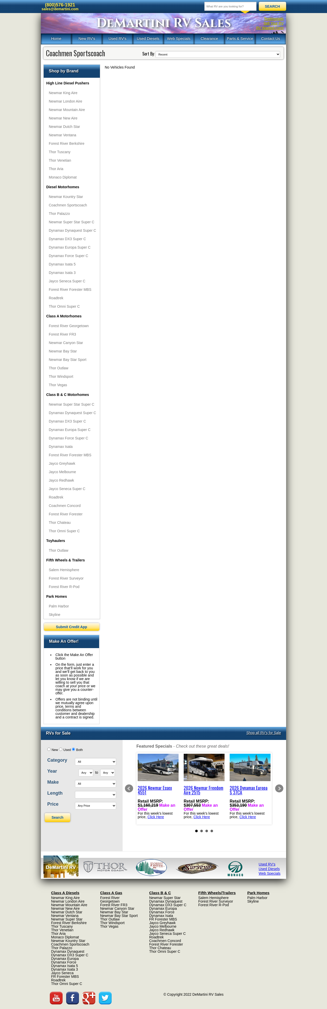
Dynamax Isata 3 (62, 273)
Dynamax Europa (65, 959)
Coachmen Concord (65, 506)
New (55, 750)
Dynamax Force (63, 962)
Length (55, 793)
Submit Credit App (71, 627)
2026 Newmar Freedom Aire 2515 (203, 790)
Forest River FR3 (62, 334)
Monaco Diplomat (63, 177)
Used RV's (117, 38)
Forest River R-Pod (64, 587)
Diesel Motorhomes (62, 187)
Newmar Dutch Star (64, 127)
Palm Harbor (59, 606)
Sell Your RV (274, 23)
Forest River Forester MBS (70, 289)
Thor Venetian (60, 160)
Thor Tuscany (60, 152)
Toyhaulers (55, 541)
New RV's (86, 38)
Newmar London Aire (65, 101)
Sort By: (148, 54)
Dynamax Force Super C (68, 256)
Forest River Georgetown (69, 326)
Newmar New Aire (63, 118)
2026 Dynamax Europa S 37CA (248, 790)
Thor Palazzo (59, 214)
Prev (129, 788)
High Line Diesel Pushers (67, 83)
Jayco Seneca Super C (67, 281)
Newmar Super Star (67, 919)
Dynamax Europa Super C (69, 247)
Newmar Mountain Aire (67, 110)
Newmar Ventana (62, 135)
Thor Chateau (60, 522)
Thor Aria (56, 169)
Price (53, 804)
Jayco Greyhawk (62, 463)
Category (57, 760)
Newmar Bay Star (63, 351)
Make (53, 782)
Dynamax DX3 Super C (67, 239)
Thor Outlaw (58, 368)
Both (79, 750)
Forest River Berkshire (66, 143)
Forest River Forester (66, 514)
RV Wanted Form (270, 28)
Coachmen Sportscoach (68, 205)
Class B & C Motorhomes (67, 395)
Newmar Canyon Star (66, 343)
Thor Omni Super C (64, 306)
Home (56, 38)
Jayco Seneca (62, 973)
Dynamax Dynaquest (67, 951)
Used (67, 750)
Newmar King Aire (63, 93)
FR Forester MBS (65, 976)
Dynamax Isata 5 (62, 264)
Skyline (54, 615)
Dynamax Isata (61, 447)
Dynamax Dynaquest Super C (72, 230)
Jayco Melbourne (62, 472)
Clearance (209, 38)
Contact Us (270, 38)
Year (52, 771)
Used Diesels (148, 38)
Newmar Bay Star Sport (67, 360)
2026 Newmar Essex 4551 (155, 790)
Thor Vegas (58, 385)
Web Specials (178, 38)
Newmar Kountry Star (66, 197)
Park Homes (56, 596)
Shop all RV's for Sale (264, 733)
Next (279, 788)
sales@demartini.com (60, 9)
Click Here (155, 817)
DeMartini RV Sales (163, 23)
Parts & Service (240, 38)
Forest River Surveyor (66, 578)
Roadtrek (56, 298)
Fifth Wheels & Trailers (65, 560)
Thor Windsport (61, 376)
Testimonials (274, 19)
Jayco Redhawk (61, 480)
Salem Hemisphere (64, 570)
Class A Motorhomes (63, 316)
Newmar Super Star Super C (71, 222)
